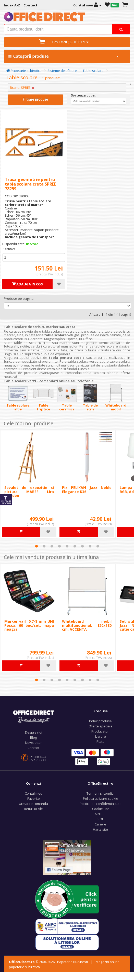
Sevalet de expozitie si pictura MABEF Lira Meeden (29, 491)
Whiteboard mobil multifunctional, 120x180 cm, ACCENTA (87, 625)
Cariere (100, 824)
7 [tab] (82, 546)
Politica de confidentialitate (100, 803)
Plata (100, 741)
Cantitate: (9, 249)
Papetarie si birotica (24, 70)
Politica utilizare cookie (100, 798)
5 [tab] (67, 546)
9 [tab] (98, 546)
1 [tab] (36, 546)
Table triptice (43, 407)
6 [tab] (75, 546)
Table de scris (90, 407)
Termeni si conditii (100, 793)
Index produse (100, 721)
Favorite (33, 798)
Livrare (100, 736)
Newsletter (33, 742)
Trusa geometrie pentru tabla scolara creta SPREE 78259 (30, 184)
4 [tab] (59, 546)
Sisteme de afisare (62, 70)
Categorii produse (64, 56)
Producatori (100, 731)
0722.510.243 (37, 760)
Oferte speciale (101, 726)
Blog (33, 737)
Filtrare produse (35, 99)
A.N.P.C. (100, 814)
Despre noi (33, 732)
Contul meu (33, 793)
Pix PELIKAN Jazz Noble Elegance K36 (87, 489)
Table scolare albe (17, 407)
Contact (33, 747)
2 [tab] (44, 546)
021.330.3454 (37, 757)
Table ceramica (67, 407)
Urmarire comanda (33, 803)
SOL (101, 819)
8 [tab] (90, 546)
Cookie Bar (100, 808)
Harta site (100, 829)
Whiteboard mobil (115, 407)
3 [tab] (52, 546)
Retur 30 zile (33, 808)
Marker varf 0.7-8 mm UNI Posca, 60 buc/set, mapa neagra (29, 625)
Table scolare (93, 70)
